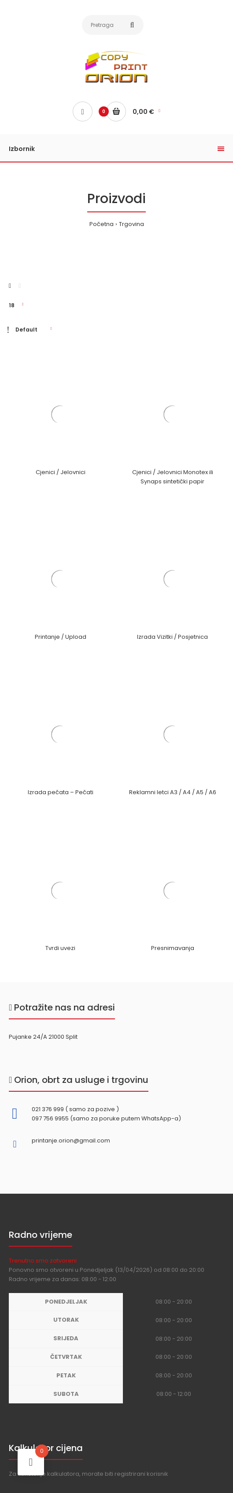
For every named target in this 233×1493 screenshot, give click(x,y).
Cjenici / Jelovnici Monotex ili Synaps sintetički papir (172, 477)
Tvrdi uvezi (60, 948)
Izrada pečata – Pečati (60, 792)
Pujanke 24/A (28, 1037)
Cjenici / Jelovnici (60, 472)
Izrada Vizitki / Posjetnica (172, 637)
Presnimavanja (172, 948)
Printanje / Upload (60, 637)
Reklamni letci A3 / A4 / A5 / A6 (172, 792)
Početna (101, 224)
